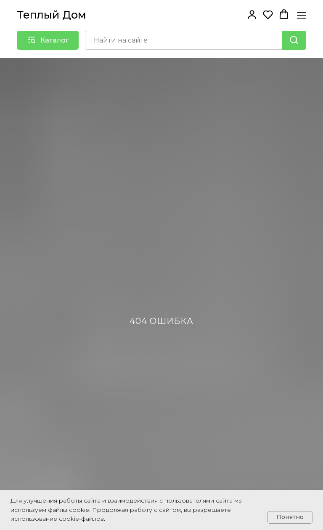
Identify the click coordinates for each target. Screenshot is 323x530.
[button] (252, 14)
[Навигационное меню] (301, 15)
